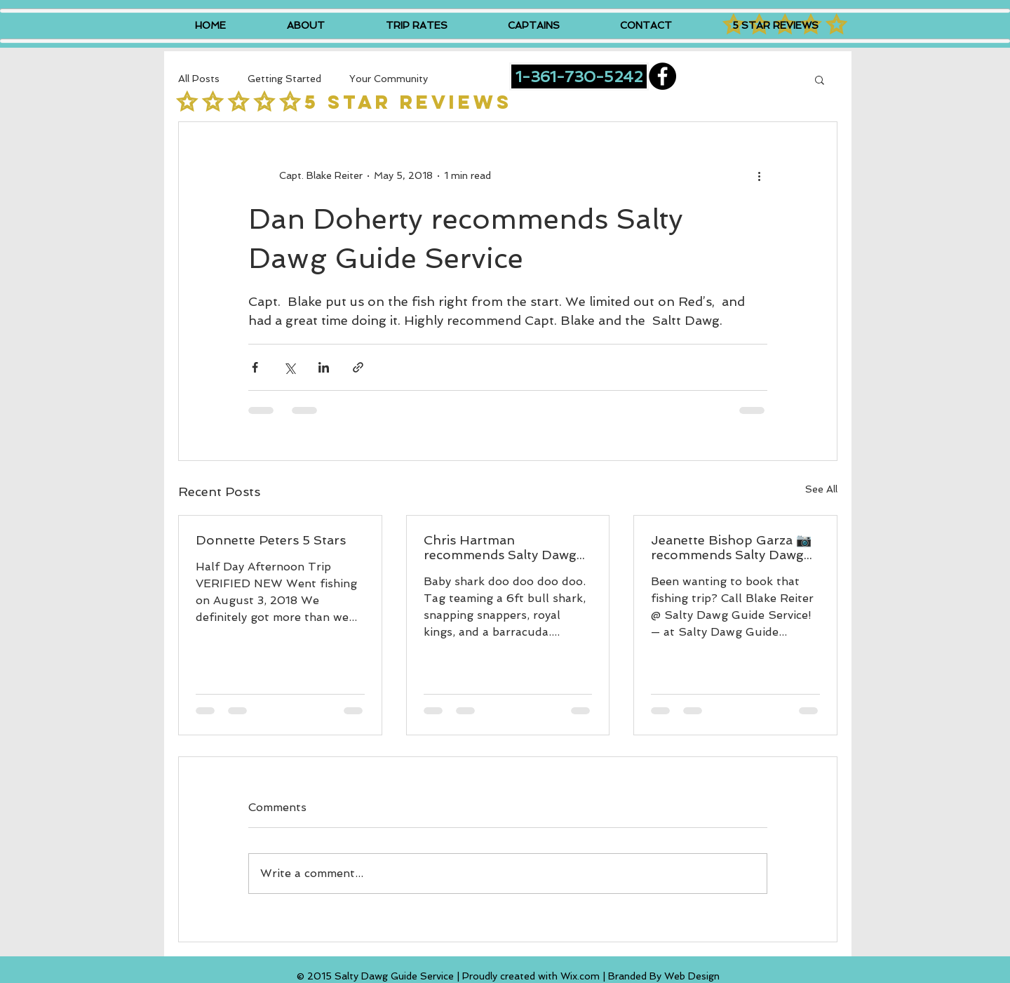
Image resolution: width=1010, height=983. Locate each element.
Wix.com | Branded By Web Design (640, 976)
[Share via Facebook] (255, 367)
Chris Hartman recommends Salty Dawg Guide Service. (500, 547)
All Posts (199, 78)
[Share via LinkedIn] (323, 367)
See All (821, 489)
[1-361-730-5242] (579, 76)
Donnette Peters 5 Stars (271, 540)
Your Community (388, 78)
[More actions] (758, 175)
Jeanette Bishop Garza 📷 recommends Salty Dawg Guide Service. (731, 547)
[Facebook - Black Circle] (662, 76)
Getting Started (284, 78)
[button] (819, 79)
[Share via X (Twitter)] (289, 367)
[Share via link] (358, 367)
